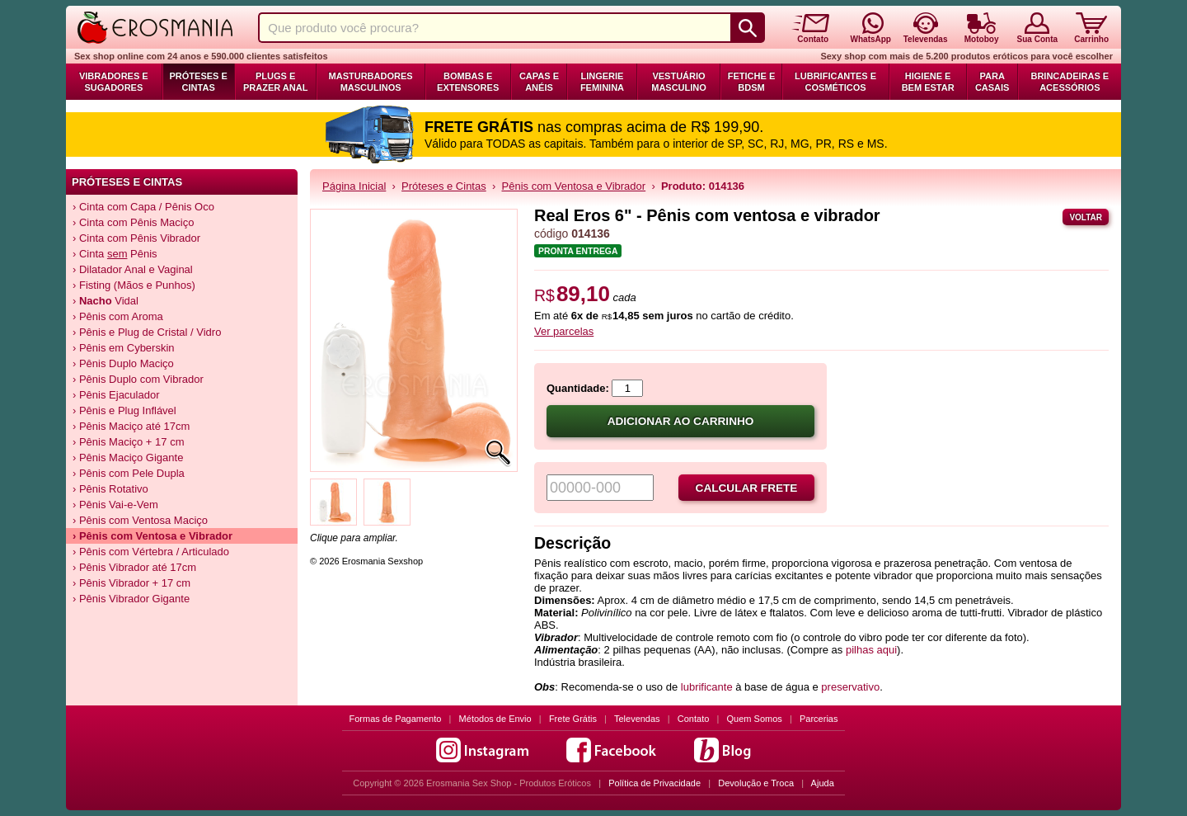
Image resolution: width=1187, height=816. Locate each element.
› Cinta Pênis (115, 254)
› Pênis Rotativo (110, 489)
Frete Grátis (573, 719)
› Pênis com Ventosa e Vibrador (152, 536)
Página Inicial (354, 186)
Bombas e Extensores (468, 81)
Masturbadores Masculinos (371, 81)
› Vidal (105, 301)
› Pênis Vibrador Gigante (131, 598)
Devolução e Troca (756, 783)
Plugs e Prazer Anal (275, 81)
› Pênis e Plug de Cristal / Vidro (147, 332)
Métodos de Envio (495, 719)
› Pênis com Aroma (118, 316)
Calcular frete (747, 488)
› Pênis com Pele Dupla (129, 473)
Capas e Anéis (539, 81)
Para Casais (992, 81)
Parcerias (818, 719)
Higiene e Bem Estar (928, 81)
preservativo (850, 687)
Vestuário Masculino (678, 81)
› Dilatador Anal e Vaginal (133, 269)
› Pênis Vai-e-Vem (115, 504)
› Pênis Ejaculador (116, 395)
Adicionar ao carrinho (681, 421)
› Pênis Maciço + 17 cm (128, 442)
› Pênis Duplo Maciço (123, 363)
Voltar (1085, 217)
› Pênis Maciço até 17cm (131, 426)
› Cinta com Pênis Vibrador (136, 238)
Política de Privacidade (654, 783)
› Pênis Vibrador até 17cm (134, 567)
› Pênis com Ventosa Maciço (140, 520)
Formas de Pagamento (396, 719)
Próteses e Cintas (199, 81)
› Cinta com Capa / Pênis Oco (143, 206)
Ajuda (822, 783)
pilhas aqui (871, 650)
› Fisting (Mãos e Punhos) (134, 285)
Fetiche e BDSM (751, 81)
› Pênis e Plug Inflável (124, 410)
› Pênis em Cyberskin (124, 348)
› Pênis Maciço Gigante (128, 457)
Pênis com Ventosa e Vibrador (574, 186)
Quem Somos (754, 719)
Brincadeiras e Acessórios (1069, 81)
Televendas (637, 719)
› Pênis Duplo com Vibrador (138, 379)
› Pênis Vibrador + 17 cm (131, 583)
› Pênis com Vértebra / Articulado (151, 551)
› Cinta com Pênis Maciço (133, 222)
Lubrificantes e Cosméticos (835, 81)
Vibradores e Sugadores (113, 81)
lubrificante (707, 687)
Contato (694, 719)
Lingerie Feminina (602, 81)
